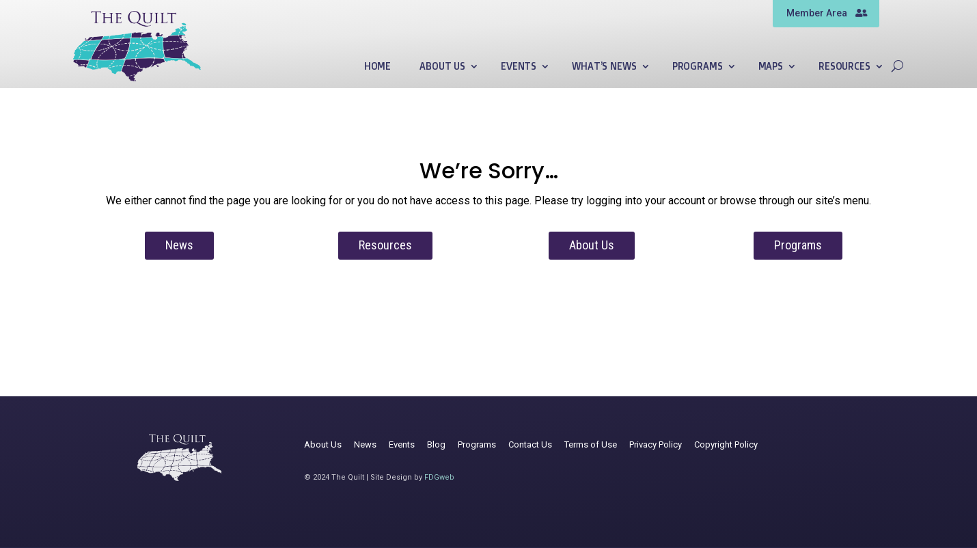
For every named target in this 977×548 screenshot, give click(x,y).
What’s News (604, 66)
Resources (844, 66)
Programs (697, 66)
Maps (770, 66)
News (179, 245)
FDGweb (439, 477)
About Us (442, 66)
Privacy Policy (655, 444)
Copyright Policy (726, 444)
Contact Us (530, 444)
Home (377, 66)
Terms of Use (590, 444)
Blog (436, 444)
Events (518, 66)
